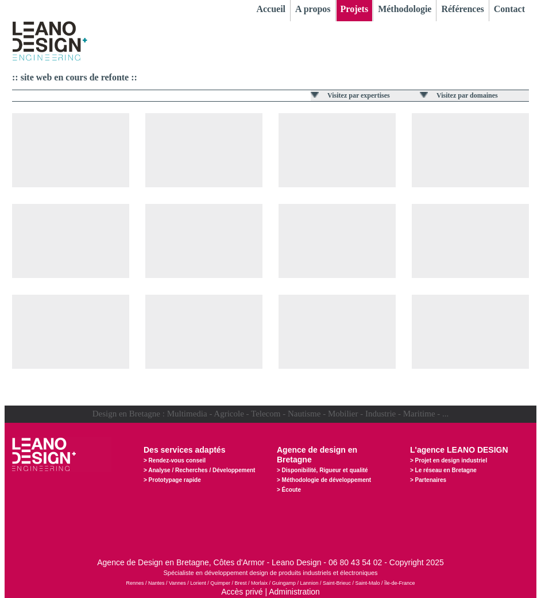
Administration (294, 591)
